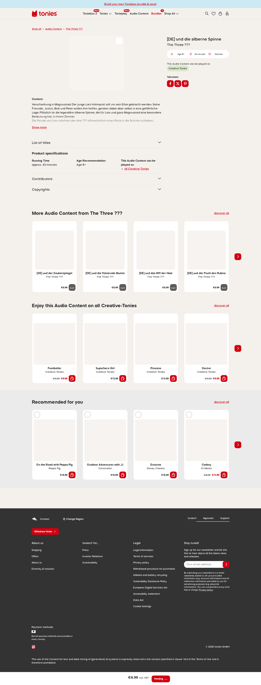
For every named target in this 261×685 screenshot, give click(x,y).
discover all (221, 213)
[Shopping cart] (220, 13)
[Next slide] (237, 256)
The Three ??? (74, 29)
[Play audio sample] (37, 414)
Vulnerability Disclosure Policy (150, 581)
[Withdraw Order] (45, 531)
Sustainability (89, 562)
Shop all (36, 29)
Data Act (138, 600)
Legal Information (143, 550)
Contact (40, 519)
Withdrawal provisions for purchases (154, 569)
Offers (35, 556)
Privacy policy (141, 562)
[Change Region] (73, 519)
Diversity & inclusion (43, 569)
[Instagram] (32, 646)
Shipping (37, 550)
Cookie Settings (142, 606)
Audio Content (53, 29)
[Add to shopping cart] (72, 378)
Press (85, 550)
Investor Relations (92, 556)
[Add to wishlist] (119, 40)
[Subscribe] (226, 564)
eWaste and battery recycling (150, 575)
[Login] (227, 13)
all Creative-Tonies (136, 168)
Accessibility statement (146, 594)
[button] (214, 13)
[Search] (207, 13)
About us (37, 562)
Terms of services (143, 556)
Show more (39, 127)
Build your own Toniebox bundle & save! (130, 4)
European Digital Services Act (150, 587)
